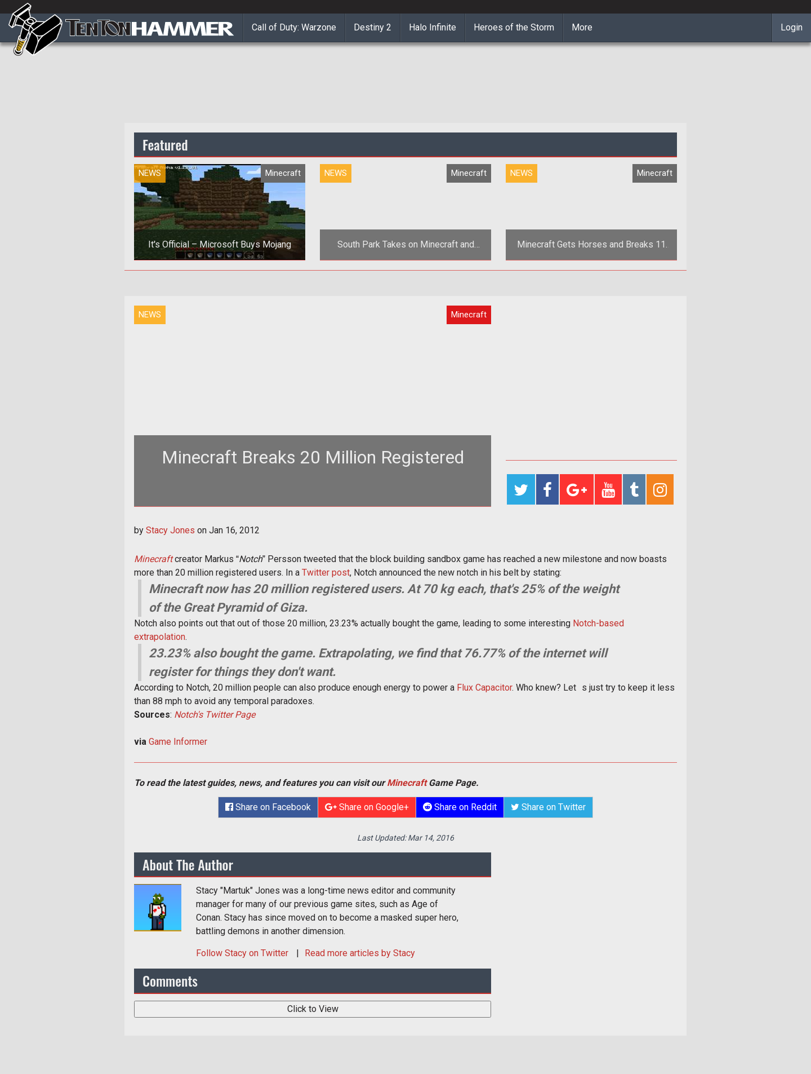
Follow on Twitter (243, 953)
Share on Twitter (548, 807)
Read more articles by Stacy (360, 953)
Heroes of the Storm (514, 27)
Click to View (312, 1009)
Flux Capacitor (484, 687)
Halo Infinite (432, 27)
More (582, 27)
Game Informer (178, 741)
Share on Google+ (367, 807)
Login (792, 27)
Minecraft (153, 559)
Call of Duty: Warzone (294, 27)
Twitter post (326, 572)
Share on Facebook (268, 807)
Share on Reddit (460, 807)
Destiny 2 (372, 27)
